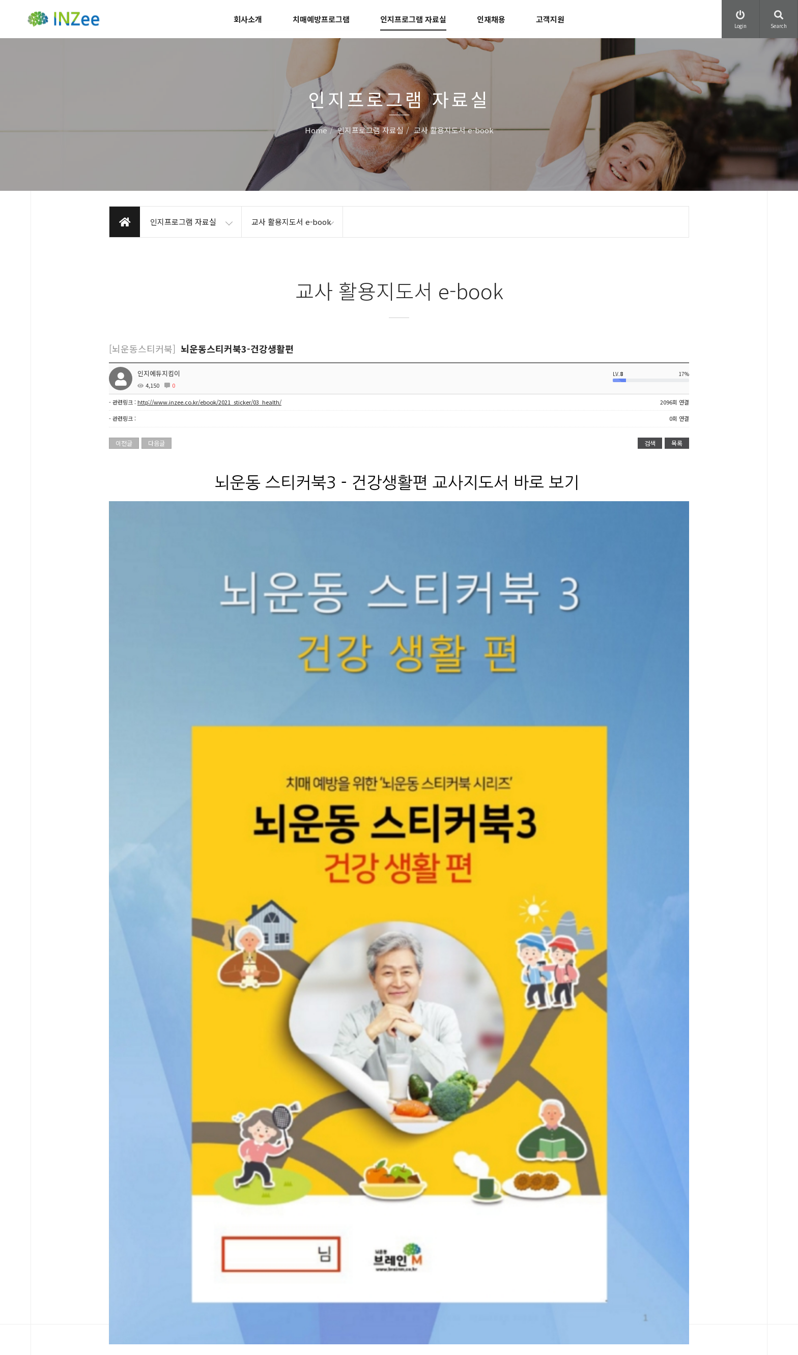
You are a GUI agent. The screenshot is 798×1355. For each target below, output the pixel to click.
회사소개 (248, 19)
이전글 (124, 443)
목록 (676, 443)
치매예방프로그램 (321, 19)
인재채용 (491, 19)
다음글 (156, 443)
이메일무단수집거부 (384, 1268)
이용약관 (369, 1226)
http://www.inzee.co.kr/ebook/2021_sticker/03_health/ (209, 402)
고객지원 (550, 19)
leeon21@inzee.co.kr (172, 1275)
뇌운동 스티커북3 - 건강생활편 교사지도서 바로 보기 (397, 483)
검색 (650, 443)
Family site (623, 1262)
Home (316, 130)
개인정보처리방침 (381, 1247)
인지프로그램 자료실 (413, 19)
